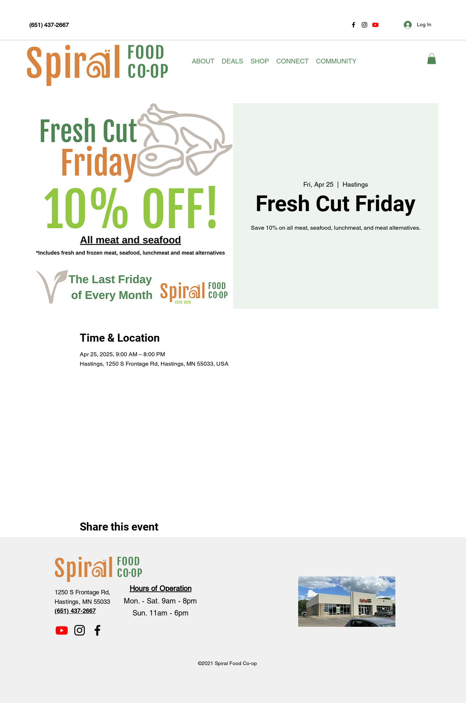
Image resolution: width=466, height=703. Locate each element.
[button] (203, 61)
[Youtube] (375, 24)
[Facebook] (353, 24)
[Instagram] (364, 24)
